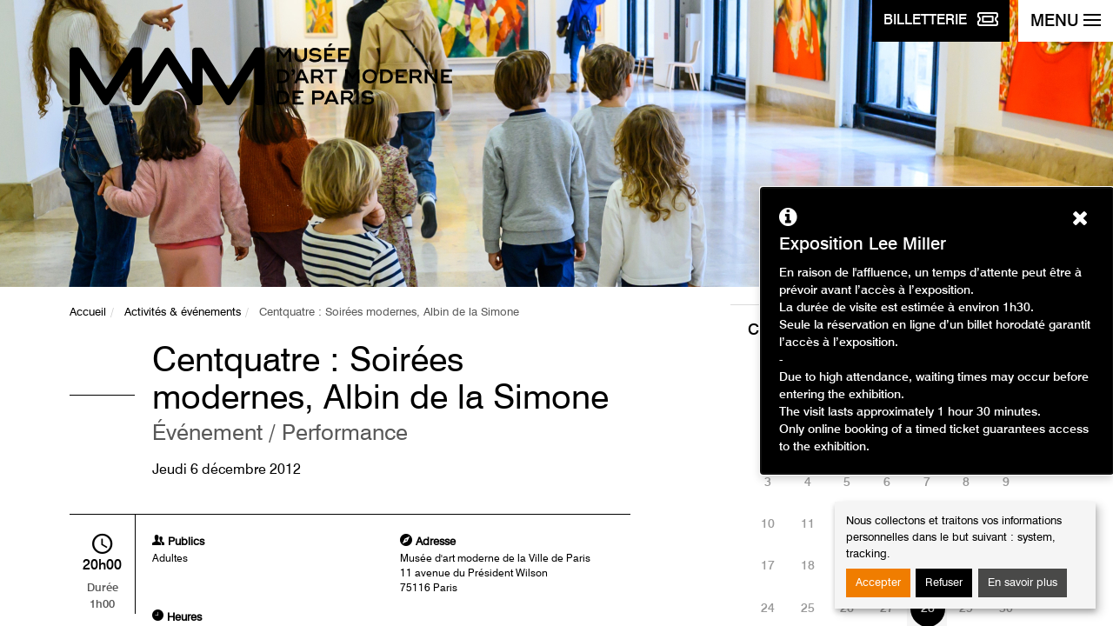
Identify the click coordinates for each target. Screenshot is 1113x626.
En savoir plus (1022, 583)
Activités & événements (182, 312)
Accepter (878, 583)
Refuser (944, 583)
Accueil (88, 312)
